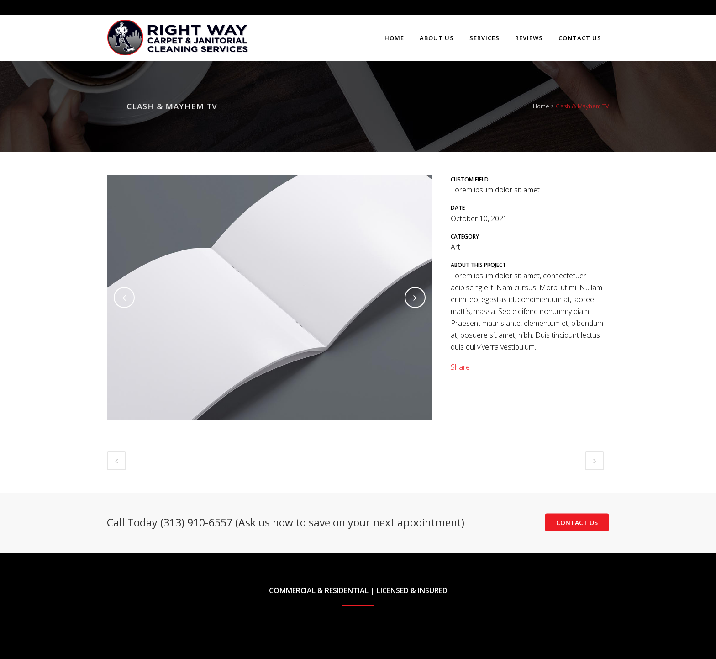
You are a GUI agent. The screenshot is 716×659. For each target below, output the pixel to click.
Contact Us (577, 522)
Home (541, 106)
